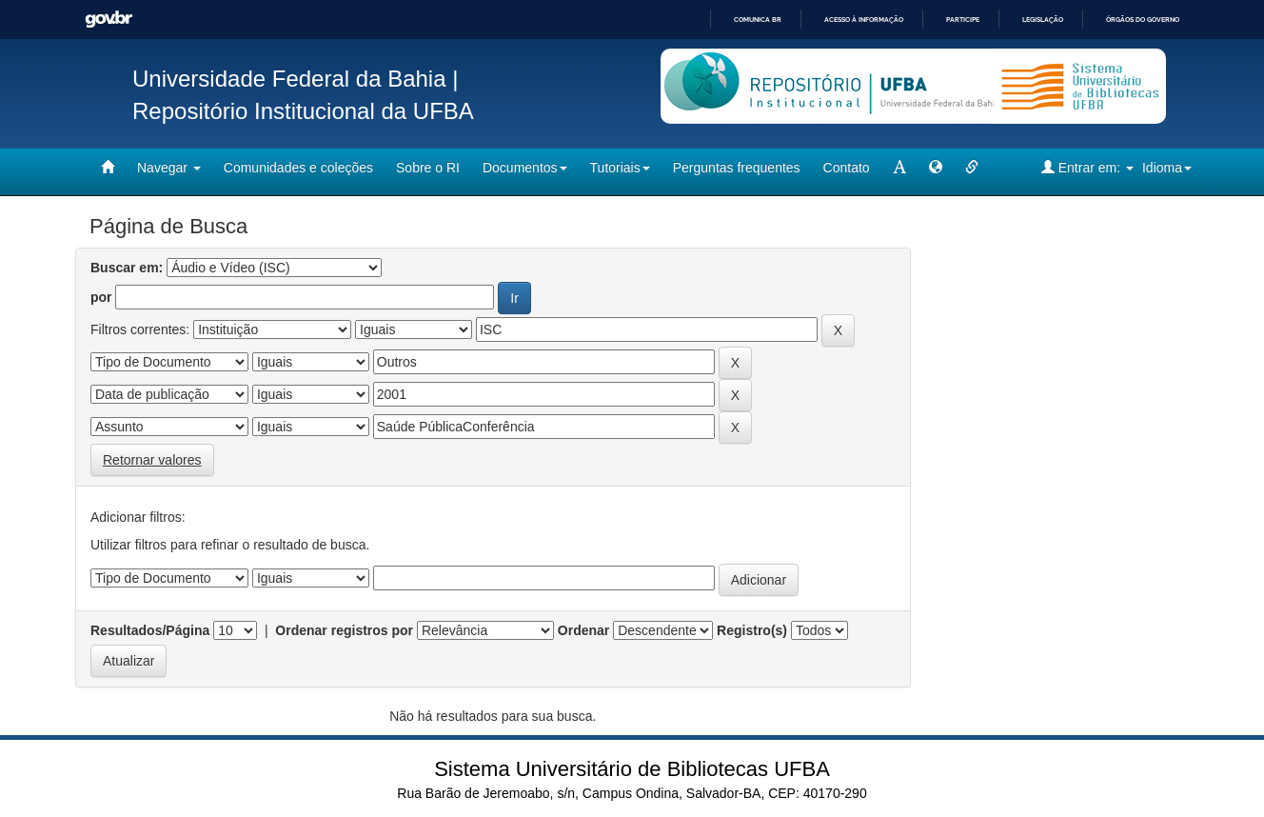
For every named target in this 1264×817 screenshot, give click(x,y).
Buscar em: (126, 267)
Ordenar (583, 630)
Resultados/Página (149, 630)
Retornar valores (152, 460)
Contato (846, 167)
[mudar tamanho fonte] (899, 168)
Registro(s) (752, 630)
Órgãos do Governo (1142, 19)
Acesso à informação (863, 19)
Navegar (169, 167)
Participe (962, 19)
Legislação (1042, 19)
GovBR (108, 19)
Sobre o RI (428, 167)
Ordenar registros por (344, 630)
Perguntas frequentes (736, 167)
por (101, 297)
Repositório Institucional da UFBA (303, 111)
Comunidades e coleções (298, 167)
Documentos (525, 167)
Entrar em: (1087, 167)
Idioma (1167, 167)
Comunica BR (757, 19)
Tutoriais (620, 167)
